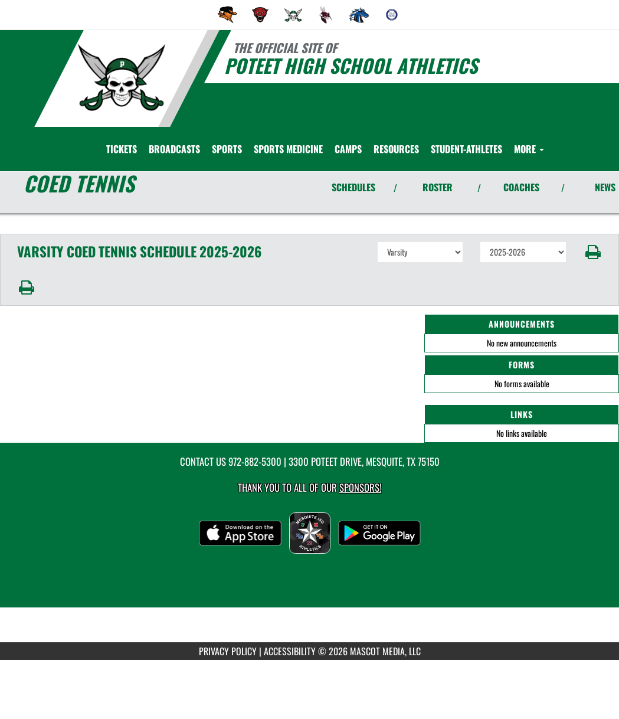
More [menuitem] (529, 149)
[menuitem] (227, 15)
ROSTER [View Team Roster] (438, 187)
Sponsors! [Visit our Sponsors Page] (360, 487)
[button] (592, 252)
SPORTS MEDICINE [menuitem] (288, 149)
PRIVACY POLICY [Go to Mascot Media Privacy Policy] (228, 651)
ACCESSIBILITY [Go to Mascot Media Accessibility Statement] (290, 651)
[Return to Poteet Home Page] (121, 77)
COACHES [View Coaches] (521, 187)
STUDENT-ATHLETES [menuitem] (466, 149)
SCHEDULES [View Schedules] (353, 187)
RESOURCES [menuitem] (396, 149)
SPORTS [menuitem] (227, 149)
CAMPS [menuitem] (348, 149)
